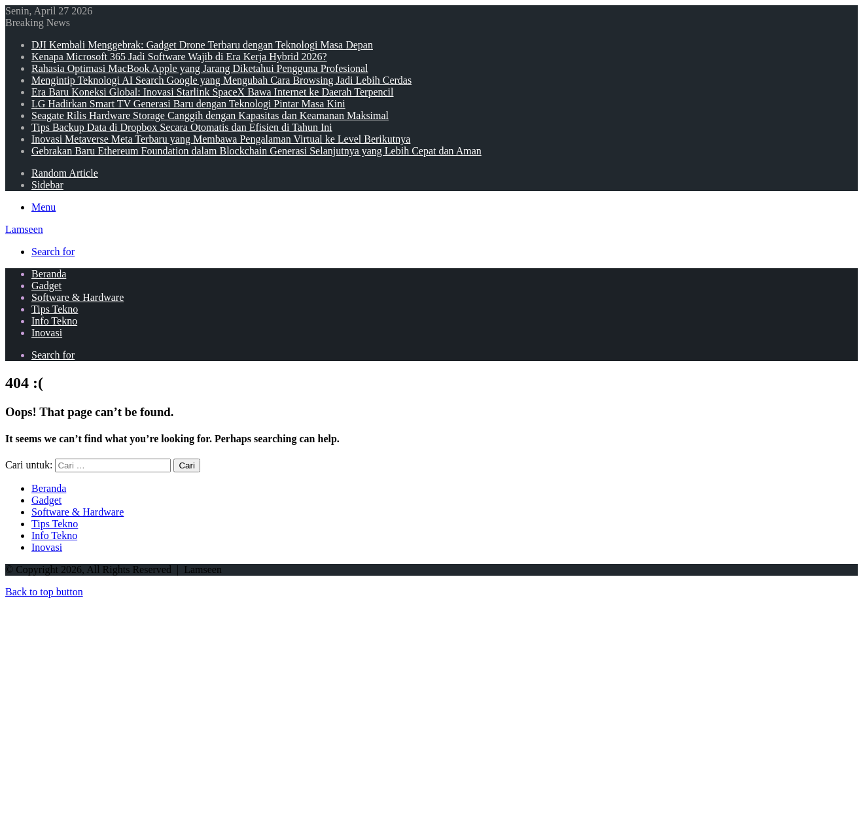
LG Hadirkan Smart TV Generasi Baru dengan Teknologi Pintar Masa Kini (188, 103)
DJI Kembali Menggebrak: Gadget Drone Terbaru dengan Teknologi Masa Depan (202, 44)
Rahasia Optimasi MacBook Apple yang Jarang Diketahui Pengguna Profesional (199, 68)
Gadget (46, 285)
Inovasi (46, 332)
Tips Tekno (54, 309)
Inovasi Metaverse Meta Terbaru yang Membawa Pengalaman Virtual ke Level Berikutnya (220, 139)
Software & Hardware (77, 297)
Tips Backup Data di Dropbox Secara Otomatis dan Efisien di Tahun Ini (181, 127)
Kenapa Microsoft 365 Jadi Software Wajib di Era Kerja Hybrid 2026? (179, 56)
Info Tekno (54, 320)
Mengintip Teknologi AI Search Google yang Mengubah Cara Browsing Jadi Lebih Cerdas (221, 80)
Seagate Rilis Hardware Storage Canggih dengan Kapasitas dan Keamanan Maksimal (210, 115)
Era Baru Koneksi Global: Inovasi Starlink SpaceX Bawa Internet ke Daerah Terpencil (212, 91)
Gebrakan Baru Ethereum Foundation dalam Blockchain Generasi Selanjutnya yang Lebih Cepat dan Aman (256, 150)
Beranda (48, 273)
